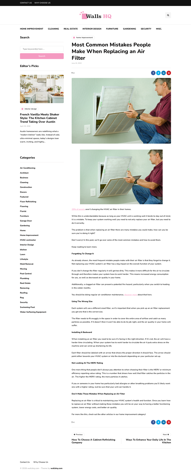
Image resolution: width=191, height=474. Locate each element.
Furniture (112, 28)
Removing (24, 288)
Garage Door (26, 220)
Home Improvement (31, 28)
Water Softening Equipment (33, 312)
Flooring (24, 206)
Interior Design (92, 28)
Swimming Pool (27, 307)
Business (24, 177)
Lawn (22, 254)
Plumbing (24, 278)
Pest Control (26, 273)
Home (23, 230)
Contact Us (26, 3)
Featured (24, 197)
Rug (22, 297)
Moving (23, 269)
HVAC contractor (28, 240)
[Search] (42, 49)
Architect (24, 173)
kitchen (23, 249)
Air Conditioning (27, 168)
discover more (130, 294)
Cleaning (53, 28)
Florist (23, 211)
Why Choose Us (42, 3)
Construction (26, 187)
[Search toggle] (168, 15)
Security (146, 28)
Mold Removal (26, 264)
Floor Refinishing (28, 201)
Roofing (23, 292)
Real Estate (71, 28)
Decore (23, 192)
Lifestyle (24, 259)
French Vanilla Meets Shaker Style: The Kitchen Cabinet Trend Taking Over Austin (39, 118)
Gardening (129, 28)
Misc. (159, 28)
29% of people (78, 209)
